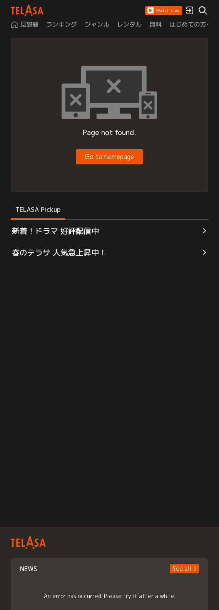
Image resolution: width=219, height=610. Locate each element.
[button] (163, 10)
